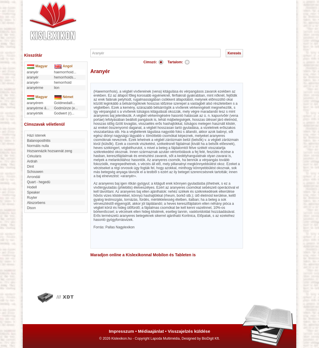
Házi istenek (36, 135)
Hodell (32, 187)
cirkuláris (34, 156)
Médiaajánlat (151, 331)
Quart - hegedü (38, 182)
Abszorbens (36, 203)
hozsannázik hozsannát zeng (49, 151)
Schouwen (35, 172)
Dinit (30, 167)
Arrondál (33, 177)
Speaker (33, 192)
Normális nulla (38, 146)
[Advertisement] (177, 17)
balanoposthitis (38, 141)
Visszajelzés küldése (189, 331)
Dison (31, 208)
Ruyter (32, 198)
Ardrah (32, 161)
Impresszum (121, 331)
